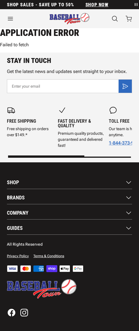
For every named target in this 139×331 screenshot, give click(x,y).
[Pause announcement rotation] (135, 4)
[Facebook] (11, 312)
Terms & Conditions (48, 256)
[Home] (69, 19)
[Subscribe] (125, 86)
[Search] (114, 18)
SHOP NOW (96, 4)
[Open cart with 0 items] (128, 18)
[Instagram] (24, 312)
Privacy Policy (18, 256)
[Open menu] (21, 18)
